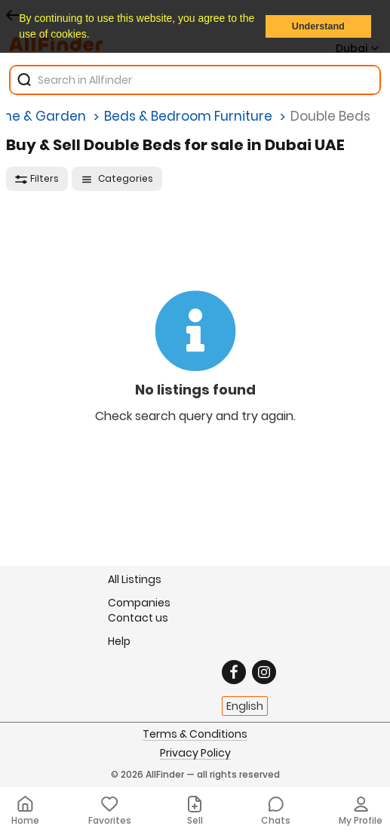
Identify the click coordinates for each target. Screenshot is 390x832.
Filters (37, 178)
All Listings (134, 579)
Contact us (138, 618)
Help (119, 641)
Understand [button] (318, 26)
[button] (94, 35)
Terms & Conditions (195, 735)
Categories (117, 178)
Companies (139, 602)
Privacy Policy (195, 754)
